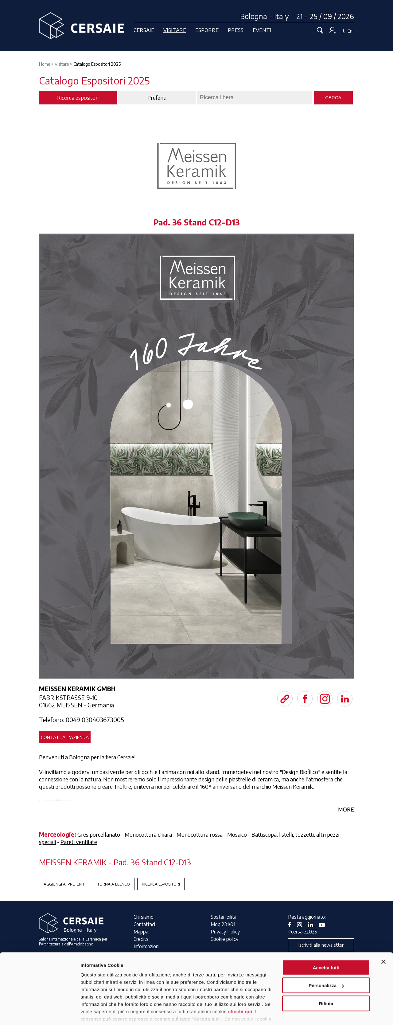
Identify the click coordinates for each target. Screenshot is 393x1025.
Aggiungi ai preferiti (64, 884)
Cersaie (144, 29)
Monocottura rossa (200, 834)
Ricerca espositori (161, 884)
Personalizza (326, 956)
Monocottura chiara (148, 834)
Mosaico (237, 834)
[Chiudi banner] (383, 932)
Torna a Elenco (113, 884)
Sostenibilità (223, 917)
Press (235, 29)
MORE (346, 809)
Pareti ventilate (78, 841)
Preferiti (156, 97)
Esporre (207, 29)
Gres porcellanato (98, 834)
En (350, 30)
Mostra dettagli (97, 1012)
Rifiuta (326, 973)
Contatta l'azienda (65, 737)
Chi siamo (144, 917)
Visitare (174, 29)
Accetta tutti (326, 938)
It (343, 30)
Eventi (262, 29)
